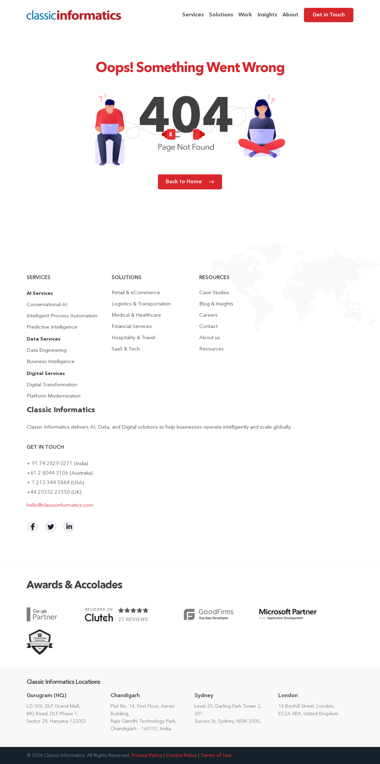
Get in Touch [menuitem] (328, 15)
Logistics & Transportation (141, 304)
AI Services (40, 293)
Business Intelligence (51, 361)
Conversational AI (47, 304)
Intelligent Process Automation (62, 316)
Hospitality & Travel (133, 338)
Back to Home (184, 182)
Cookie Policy (181, 755)
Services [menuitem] (193, 15)
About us (209, 338)
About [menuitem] (290, 15)
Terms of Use (216, 755)
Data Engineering (47, 350)
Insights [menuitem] (267, 15)
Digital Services (46, 373)
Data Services (43, 339)
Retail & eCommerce (136, 292)
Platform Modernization (54, 396)
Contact (208, 326)
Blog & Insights (216, 304)
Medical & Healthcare (136, 315)
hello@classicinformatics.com (60, 505)
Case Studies (214, 292)
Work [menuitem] (245, 15)
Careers (208, 315)
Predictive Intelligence (52, 327)
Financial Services (132, 326)
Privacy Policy (146, 755)
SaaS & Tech (126, 349)
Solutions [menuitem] (221, 15)
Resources (211, 349)
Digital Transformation (52, 385)
